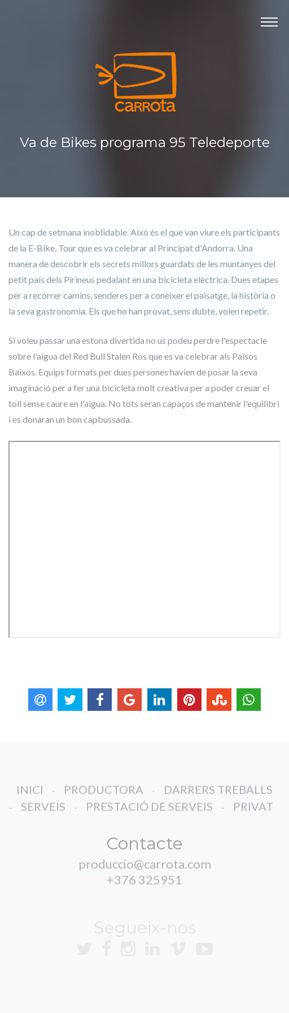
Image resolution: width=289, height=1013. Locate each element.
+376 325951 (144, 886)
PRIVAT (253, 813)
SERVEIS (43, 813)
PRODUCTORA (103, 796)
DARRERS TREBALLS (218, 796)
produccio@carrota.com (144, 870)
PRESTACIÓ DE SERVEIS (149, 813)
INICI (29, 796)
